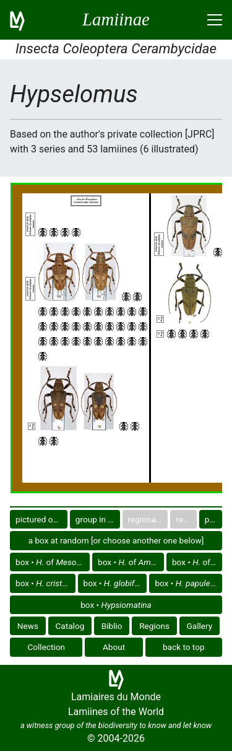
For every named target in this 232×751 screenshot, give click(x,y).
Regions (154, 626)
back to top (184, 647)
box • (45, 583)
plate (213, 519)
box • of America (197, 562)
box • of (52, 562)
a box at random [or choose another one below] (116, 540)
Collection (46, 647)
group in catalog (97, 519)
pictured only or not (41, 519)
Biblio (111, 626)
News (27, 626)
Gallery (200, 626)
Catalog (70, 626)
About (114, 647)
